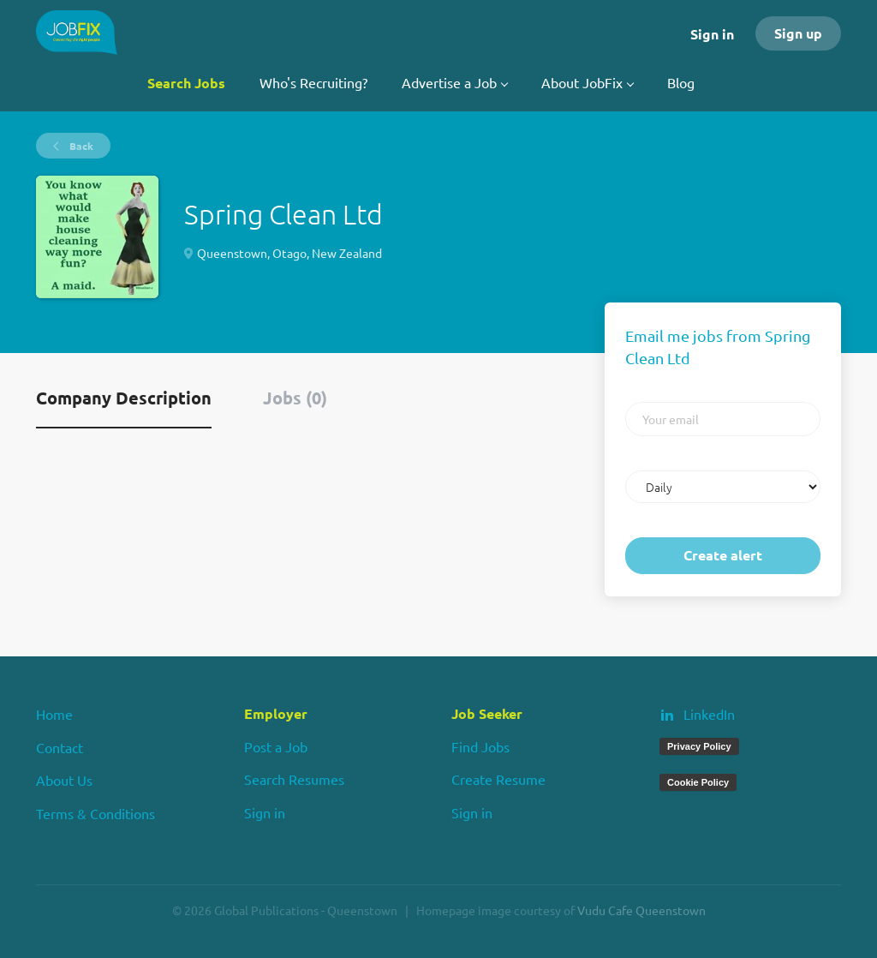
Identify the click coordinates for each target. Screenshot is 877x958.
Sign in (712, 34)
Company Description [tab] (124, 397)
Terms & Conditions (95, 813)
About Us (64, 779)
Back (80, 146)
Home (54, 713)
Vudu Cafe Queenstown (641, 910)
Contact (59, 747)
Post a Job (275, 746)
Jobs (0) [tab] (295, 397)
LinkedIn (709, 713)
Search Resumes (294, 778)
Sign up (798, 33)
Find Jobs (480, 746)
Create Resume (498, 778)
